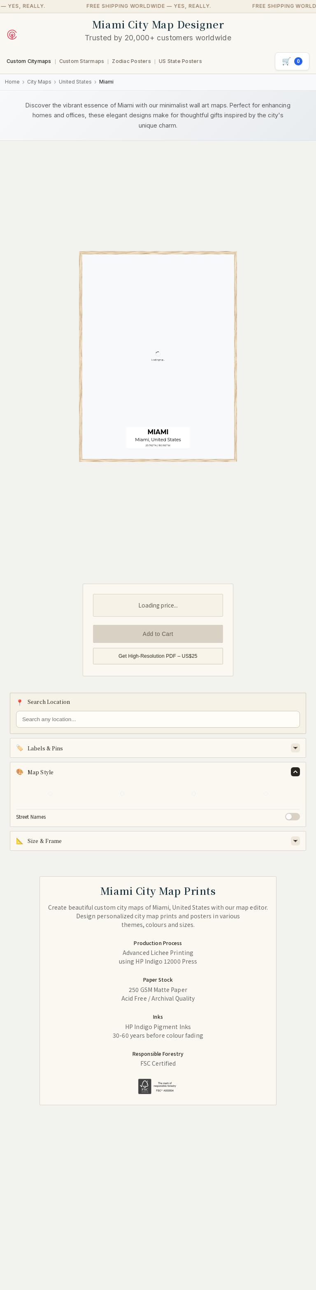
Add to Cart (158, 634)
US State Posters (180, 61)
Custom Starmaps (82, 61)
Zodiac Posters (131, 61)
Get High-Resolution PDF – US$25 (158, 656)
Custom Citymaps (29, 61)
